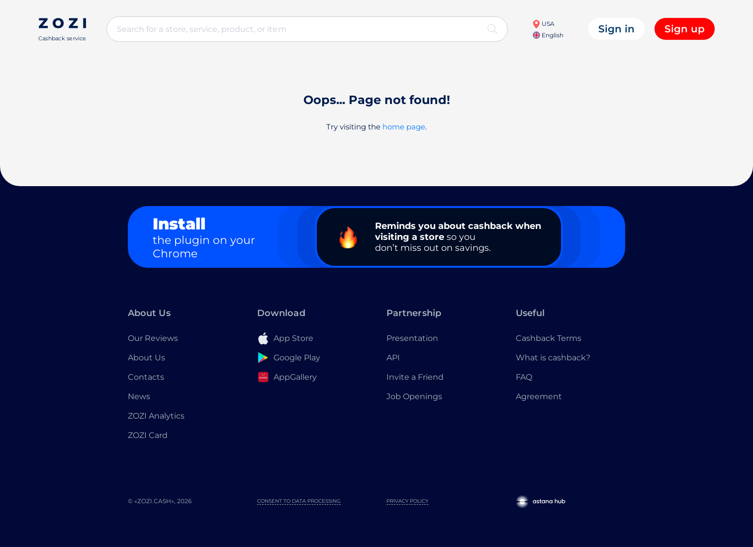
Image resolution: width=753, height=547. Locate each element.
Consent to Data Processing (299, 501)
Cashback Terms (548, 338)
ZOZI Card (148, 435)
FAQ (524, 377)
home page (403, 126)
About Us (146, 357)
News (139, 396)
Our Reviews (153, 338)
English (548, 35)
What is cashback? (553, 357)
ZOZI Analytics (156, 416)
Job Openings (414, 396)
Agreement (539, 396)
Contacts (146, 377)
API (393, 357)
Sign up (684, 29)
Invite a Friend (415, 377)
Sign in (616, 29)
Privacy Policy (407, 501)
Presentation (412, 338)
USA (543, 23)
